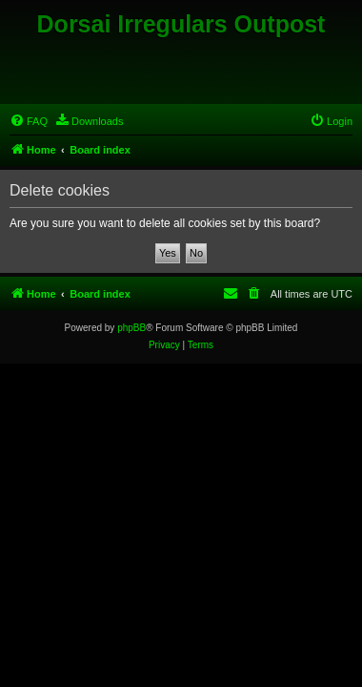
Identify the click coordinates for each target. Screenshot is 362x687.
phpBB (131, 328)
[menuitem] (29, 121)
